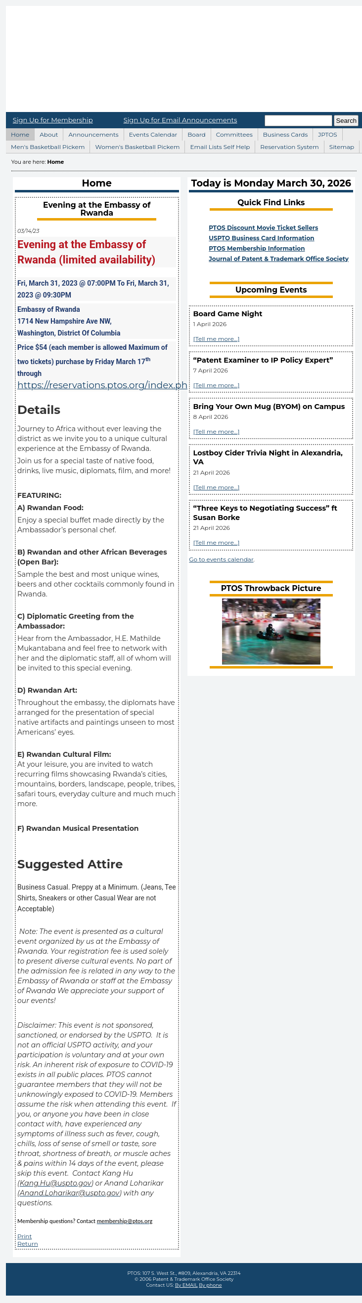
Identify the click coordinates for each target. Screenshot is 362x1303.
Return (27, 1243)
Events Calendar (151, 133)
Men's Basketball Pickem (45, 145)
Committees (232, 133)
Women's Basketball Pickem (135, 145)
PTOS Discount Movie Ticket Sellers (263, 227)
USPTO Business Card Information (261, 238)
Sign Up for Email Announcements (180, 120)
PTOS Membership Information (257, 248)
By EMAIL (186, 1285)
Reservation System (287, 145)
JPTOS (325, 133)
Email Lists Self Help (217, 145)
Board (193, 133)
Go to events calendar (221, 559)
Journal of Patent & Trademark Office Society (279, 258)
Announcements (90, 133)
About (46, 133)
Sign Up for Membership (53, 120)
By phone (210, 1285)
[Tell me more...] (216, 338)
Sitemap (339, 145)
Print (24, 1236)
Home (17, 133)
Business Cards (283, 133)
